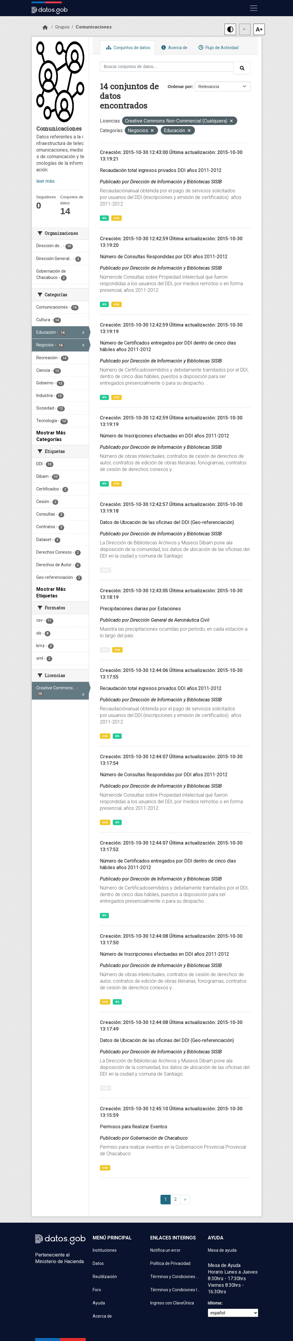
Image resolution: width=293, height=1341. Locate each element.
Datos (98, 1263)
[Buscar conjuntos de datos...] (167, 67)
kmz (105, 570)
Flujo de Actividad (217, 47)
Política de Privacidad (170, 1263)
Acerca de (173, 47)
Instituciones (105, 1250)
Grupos (62, 27)
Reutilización (105, 1276)
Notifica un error (165, 1250)
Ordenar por (180, 86)
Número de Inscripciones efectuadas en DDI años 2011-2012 (164, 436)
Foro (97, 1289)
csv (116, 218)
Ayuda (99, 1303)
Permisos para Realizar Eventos (133, 1126)
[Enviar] (242, 68)
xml (104, 650)
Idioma (214, 1303)
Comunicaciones (94, 27)
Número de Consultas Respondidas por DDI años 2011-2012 (164, 256)
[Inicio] (45, 27)
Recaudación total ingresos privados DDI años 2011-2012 (161, 170)
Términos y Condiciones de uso (175, 1276)
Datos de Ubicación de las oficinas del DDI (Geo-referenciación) (167, 522)
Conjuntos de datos (127, 47)
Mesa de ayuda (222, 1250)
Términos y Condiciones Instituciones (175, 1289)
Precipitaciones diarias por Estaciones (140, 608)
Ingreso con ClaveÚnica (172, 1303)
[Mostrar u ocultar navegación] (254, 8)
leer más (45, 181)
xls (104, 218)
